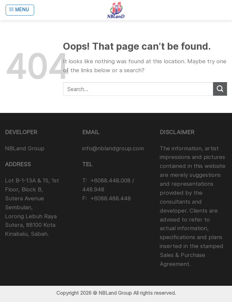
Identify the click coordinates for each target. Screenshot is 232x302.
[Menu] (20, 10)
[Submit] (220, 89)
